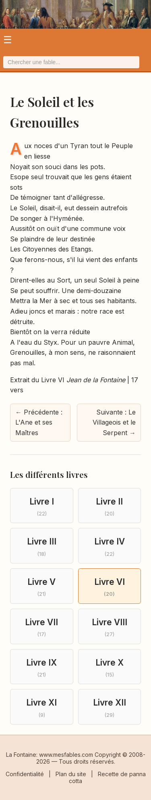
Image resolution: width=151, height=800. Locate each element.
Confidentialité (25, 774)
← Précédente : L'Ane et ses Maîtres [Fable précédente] (38, 422)
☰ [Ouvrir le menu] (7, 39)
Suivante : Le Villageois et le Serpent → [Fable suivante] (114, 422)
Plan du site (71, 774)
